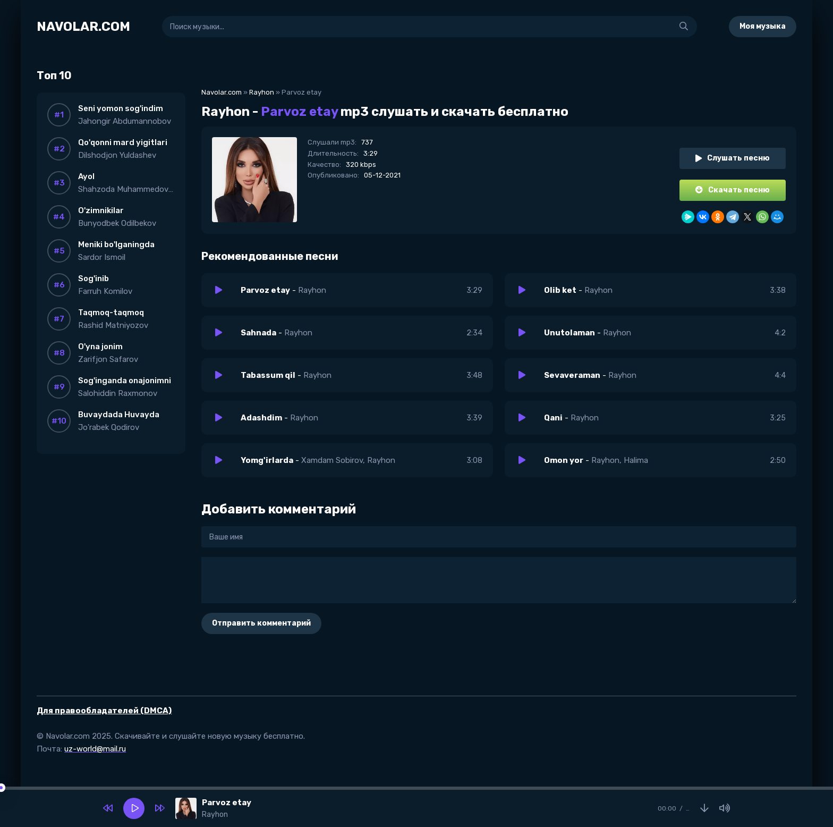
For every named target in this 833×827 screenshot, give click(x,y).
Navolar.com (221, 92)
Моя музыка (763, 26)
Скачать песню (732, 190)
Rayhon (261, 92)
